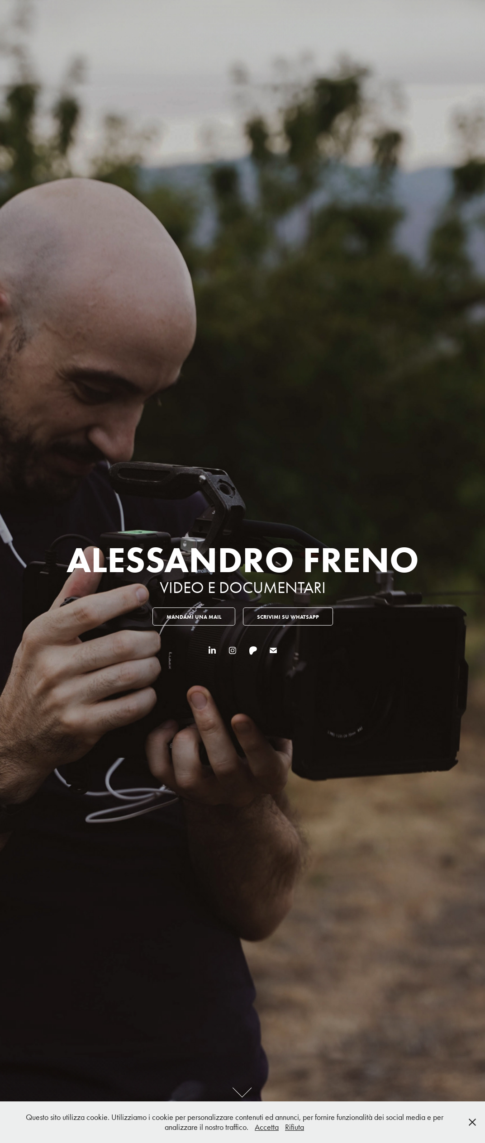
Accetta (267, 1127)
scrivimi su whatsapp (288, 616)
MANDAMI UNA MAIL (193, 616)
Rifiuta (294, 1127)
